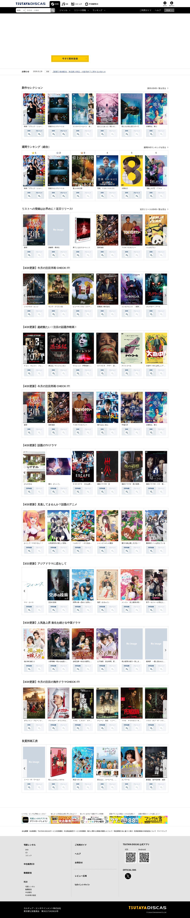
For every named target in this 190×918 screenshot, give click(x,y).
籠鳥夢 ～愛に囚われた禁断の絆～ (158, 661)
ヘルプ (158, 10)
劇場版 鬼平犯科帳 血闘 (155, 780)
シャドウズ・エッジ (31, 307)
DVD (57, 4)
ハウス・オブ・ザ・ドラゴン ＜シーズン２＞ (162, 720)
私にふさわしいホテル (56, 780)
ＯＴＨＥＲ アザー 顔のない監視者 (110, 366)
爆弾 (25, 247)
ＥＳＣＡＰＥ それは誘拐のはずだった (87, 484)
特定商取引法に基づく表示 (123, 831)
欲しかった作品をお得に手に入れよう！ (64, 814)
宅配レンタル (30, 886)
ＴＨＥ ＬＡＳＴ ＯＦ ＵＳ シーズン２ (88, 720)
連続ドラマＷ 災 (103, 484)
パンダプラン (151, 247)
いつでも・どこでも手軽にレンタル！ (34, 814)
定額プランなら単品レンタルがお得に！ (122, 814)
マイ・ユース (29, 602)
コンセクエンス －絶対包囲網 (133, 307)
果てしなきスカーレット (81, 247)
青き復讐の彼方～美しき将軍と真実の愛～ (137, 661)
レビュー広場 (81, 875)
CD (67, 4)
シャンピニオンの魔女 (105, 543)
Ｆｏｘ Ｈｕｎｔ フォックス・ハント (38, 366)
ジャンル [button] (63, 10)
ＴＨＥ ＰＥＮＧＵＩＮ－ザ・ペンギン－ (137, 720)
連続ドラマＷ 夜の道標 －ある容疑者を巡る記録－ (141, 484)
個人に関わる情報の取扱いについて (100, 831)
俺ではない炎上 (102, 425)
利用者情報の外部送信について (145, 831)
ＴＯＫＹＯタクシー (129, 247)
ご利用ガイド (145, 10)
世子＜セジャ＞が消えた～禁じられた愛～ (161, 602)
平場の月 (125, 425)
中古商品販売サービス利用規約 (75, 831)
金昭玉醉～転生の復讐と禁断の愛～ (85, 661)
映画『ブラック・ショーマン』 (35, 126)
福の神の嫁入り (29, 661)
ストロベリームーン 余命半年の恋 (85, 126)
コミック (78, 4)
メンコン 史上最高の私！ (131, 602)
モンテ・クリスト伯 (55, 307)
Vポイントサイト (82, 884)
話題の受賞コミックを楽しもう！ (149, 814)
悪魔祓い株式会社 (103, 307)
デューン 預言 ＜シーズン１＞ (109, 720)
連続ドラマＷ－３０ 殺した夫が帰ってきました (163, 484)
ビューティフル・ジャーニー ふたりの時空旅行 (90, 307)
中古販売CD (93, 4)
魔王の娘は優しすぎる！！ (131, 543)
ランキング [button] (97, 10)
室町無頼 (100, 247)
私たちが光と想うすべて (130, 126)
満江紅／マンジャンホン (57, 366)
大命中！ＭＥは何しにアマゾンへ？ (158, 366)
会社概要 (25, 831)
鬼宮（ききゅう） (103, 602)
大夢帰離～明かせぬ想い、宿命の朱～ (61, 661)
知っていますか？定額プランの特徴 (91, 814)
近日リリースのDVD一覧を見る (153, 209)
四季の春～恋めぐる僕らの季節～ (85, 602)
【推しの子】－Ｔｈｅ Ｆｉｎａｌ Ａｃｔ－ (162, 188)
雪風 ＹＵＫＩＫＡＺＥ (106, 188)
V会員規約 (33, 831)
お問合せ (79, 862)
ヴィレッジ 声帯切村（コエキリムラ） (87, 366)
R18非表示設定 (30, 895)
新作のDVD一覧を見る (157, 88)
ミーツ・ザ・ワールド (32, 780)
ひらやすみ (28, 484)
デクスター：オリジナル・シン (59, 720)
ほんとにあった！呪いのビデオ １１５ (111, 126)
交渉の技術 (52, 602)
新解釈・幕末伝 (54, 247)
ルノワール (126, 780)
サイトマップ (162, 831)
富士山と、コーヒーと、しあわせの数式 (111, 780)
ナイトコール (126, 366)
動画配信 (28, 872)
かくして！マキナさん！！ (33, 543)
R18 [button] (168, 10)
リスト (165, 5)
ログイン (171, 5)
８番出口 (125, 188)
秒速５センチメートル (56, 126)
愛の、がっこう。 (54, 484)
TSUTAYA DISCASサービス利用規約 (50, 831)
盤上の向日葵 (77, 188)
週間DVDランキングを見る (155, 147)
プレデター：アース (153, 307)
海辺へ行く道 (77, 780)
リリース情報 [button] (80, 10)
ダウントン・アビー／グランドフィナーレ (39, 720)
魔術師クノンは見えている (155, 543)
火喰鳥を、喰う (151, 126)
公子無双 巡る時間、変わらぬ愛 (109, 661)
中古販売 (28, 892)
